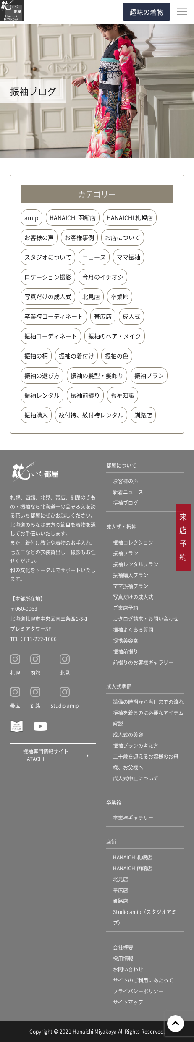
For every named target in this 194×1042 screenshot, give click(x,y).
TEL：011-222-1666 (33, 638)
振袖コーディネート (50, 336)
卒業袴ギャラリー (133, 817)
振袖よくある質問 (133, 629)
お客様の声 (39, 237)
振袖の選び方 (42, 375)
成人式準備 (118, 686)
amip (31, 217)
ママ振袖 (128, 257)
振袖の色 (116, 355)
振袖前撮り (85, 395)
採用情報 (123, 958)
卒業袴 (119, 296)
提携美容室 (125, 640)
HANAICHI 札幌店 (130, 217)
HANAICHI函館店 (132, 868)
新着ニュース (128, 491)
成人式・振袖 (121, 526)
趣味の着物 (146, 12)
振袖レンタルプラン (135, 564)
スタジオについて (47, 257)
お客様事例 (79, 237)
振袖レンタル (42, 395)
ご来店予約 (125, 607)
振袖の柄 (36, 355)
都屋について (121, 465)
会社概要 (123, 947)
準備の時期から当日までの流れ (148, 701)
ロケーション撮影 (47, 276)
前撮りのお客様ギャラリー (143, 662)
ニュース (94, 257)
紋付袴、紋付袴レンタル (91, 415)
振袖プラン (149, 375)
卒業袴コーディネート (53, 316)
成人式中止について (135, 778)
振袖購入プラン (130, 575)
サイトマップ (128, 1001)
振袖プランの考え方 (135, 745)
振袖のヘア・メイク (114, 336)
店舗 (111, 841)
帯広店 (103, 316)
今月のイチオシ (102, 276)
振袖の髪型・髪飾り (97, 375)
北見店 (91, 296)
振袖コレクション (133, 542)
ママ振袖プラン (130, 585)
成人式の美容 (128, 734)
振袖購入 (36, 415)
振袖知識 (122, 395)
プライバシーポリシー (138, 991)
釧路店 (143, 415)
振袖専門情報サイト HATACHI (48, 755)
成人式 (131, 316)
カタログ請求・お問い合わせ (145, 618)
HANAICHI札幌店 (132, 857)
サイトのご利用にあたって (143, 980)
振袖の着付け (76, 355)
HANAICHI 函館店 (73, 217)
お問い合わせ (128, 969)
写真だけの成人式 (47, 296)
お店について (122, 237)
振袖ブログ (125, 502)
